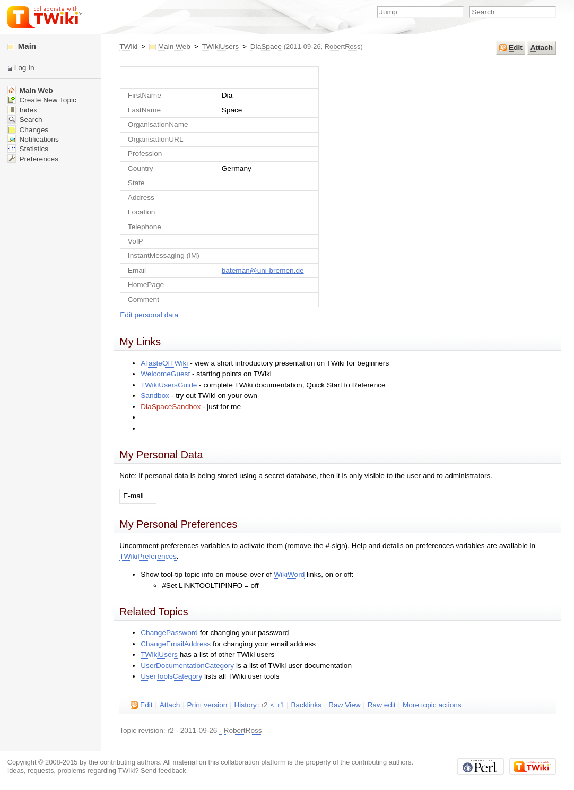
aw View (344, 705)
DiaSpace (266, 46)
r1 (280, 705)
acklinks (306, 705)
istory (245, 705)
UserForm (219, 77)
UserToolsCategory (171, 676)
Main (21, 45)
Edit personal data (149, 315)
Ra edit (382, 705)
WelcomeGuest (165, 374)
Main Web (174, 46)
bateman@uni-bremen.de (263, 270)
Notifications (33, 139)
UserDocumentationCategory (187, 666)
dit (511, 48)
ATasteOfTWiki (164, 363)
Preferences (32, 159)
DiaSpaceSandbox (171, 407)
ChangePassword (169, 633)
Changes (27, 130)
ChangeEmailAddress (176, 644)
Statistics (27, 149)
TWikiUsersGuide (169, 385)
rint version (207, 705)
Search (24, 120)
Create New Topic (41, 100)
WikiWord (289, 574)
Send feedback (163, 771)
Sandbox (155, 396)
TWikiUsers (220, 46)
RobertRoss (343, 46)
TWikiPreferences (148, 556)
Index (22, 110)
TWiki (128, 46)
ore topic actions (432, 705)
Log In (24, 68)
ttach (541, 48)
